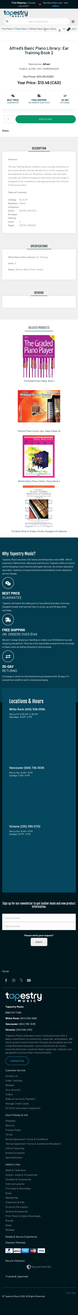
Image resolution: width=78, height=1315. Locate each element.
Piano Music (21, 28)
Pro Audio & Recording (17, 1188)
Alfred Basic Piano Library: (22, 257)
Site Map (71, 1292)
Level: (11, 263)
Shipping (10, 1120)
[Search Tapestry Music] (36, 21)
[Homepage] (20, 13)
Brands (9, 1220)
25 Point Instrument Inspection (22, 1108)
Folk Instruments (14, 1183)
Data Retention (13, 1157)
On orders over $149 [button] (39, 102)
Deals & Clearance (15, 1170)
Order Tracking (13, 1080)
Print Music (7, 28)
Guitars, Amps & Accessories (21, 1174)
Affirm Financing (14, 1148)
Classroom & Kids (15, 1202)
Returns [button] (65, 102)
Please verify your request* (39, 935)
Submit (39, 941)
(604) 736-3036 (20, 1023)
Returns (9, 1125)
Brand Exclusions (15, 1152)
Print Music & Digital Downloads (23, 1216)
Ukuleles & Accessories (18, 1179)
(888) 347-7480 (13, 1012)
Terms (8, 1134)
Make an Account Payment (20, 1098)
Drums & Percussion (16, 1206)
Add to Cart (45, 119)
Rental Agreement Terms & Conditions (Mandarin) (33, 1143)
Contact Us (17, 1060)
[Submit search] (7, 21)
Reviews (9, 1229)
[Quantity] (9, 119)
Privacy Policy (13, 1129)
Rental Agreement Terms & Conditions (26, 1139)
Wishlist (9, 1085)
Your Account (13, 1089)
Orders (9, 1094)
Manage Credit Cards (16, 1103)
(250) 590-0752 (18, 1029)
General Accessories (16, 1211)
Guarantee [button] (13, 102)
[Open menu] (72, 21)
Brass (8, 1193)
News (8, 1225)
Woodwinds (11, 1197)
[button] (13, 100)
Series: (11, 269)
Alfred (46, 64)
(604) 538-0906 (21, 1018)
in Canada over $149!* (23, 4)
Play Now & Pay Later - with (55, 4)
